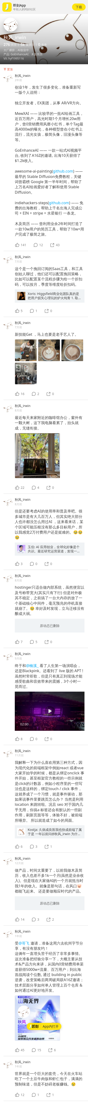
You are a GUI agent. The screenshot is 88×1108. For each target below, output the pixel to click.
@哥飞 (25, 943)
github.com (63, 171)
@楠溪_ (33, 665)
